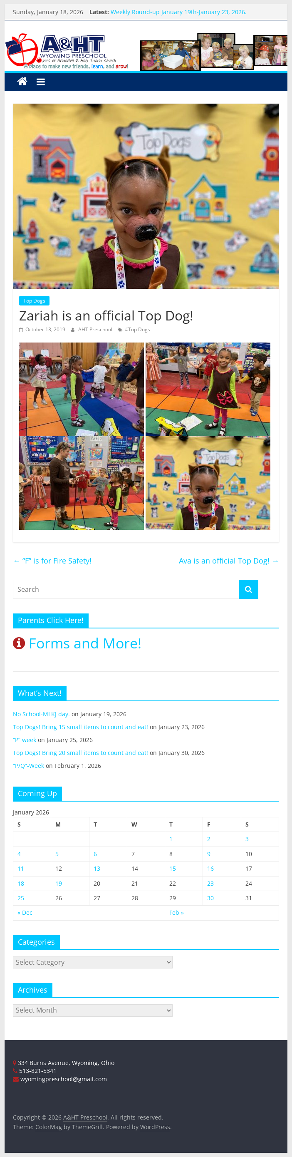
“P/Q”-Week (28, 766)
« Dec (24, 912)
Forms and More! (77, 643)
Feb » (176, 912)
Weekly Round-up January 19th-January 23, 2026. (179, 12)
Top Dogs (34, 300)
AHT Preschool (96, 329)
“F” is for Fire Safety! (52, 561)
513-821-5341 (35, 1071)
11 (20, 868)
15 (172, 868)
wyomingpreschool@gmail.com (60, 1079)
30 (210, 898)
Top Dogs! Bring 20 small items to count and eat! (80, 753)
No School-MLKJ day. (41, 714)
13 (97, 868)
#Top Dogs (137, 329)
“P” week (24, 740)
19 (58, 883)
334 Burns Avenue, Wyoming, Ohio (63, 1063)
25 (20, 898)
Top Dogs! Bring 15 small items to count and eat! (80, 727)
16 (210, 868)
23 (210, 883)
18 (20, 883)
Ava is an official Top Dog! (229, 561)
